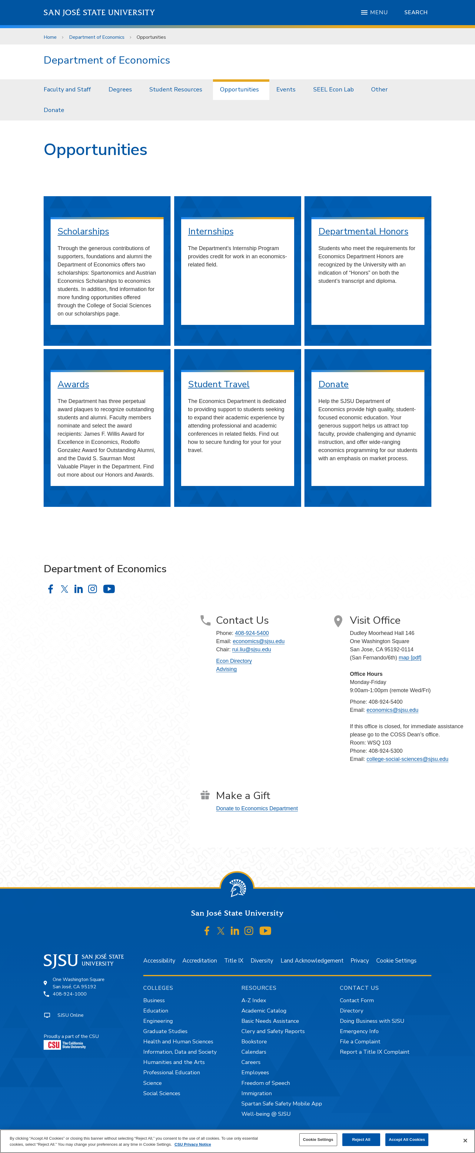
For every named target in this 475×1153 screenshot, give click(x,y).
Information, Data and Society (180, 1052)
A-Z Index (253, 1000)
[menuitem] (69, 89)
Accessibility (159, 961)
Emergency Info (359, 1031)
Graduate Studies (165, 1031)
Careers (251, 1062)
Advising (226, 669)
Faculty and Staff (67, 89)
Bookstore (254, 1041)
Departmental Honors (363, 231)
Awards (73, 384)
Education (155, 1010)
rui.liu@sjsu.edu (251, 649)
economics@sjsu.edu (258, 641)
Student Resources (175, 89)
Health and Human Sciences (178, 1041)
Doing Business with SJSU (372, 1021)
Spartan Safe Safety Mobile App (281, 1103)
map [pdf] (410, 658)
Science (152, 1083)
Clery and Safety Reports (273, 1031)
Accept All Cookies (407, 1139)
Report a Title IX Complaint (375, 1052)
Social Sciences (161, 1093)
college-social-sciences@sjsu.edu (407, 759)
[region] (237, 1141)
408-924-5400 (252, 633)
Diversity (262, 961)
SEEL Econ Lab (333, 89)
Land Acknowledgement (312, 961)
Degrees (120, 89)
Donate (54, 110)
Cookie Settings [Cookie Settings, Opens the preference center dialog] (318, 1139)
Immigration (256, 1093)
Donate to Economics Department (257, 808)
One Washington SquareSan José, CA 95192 (79, 983)
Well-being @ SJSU (266, 1114)
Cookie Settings (396, 961)
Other (379, 89)
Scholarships (83, 231)
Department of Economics (97, 37)
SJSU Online (71, 1015)
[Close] (465, 1140)
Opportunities (151, 37)
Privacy (359, 961)
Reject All (361, 1139)
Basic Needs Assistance (270, 1021)
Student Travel (219, 384)
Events (286, 89)
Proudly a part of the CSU (71, 1041)
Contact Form (357, 1000)
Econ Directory (234, 661)
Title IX (233, 961)
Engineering (158, 1021)
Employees (255, 1072)
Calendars (253, 1052)
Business (154, 1000)
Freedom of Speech (265, 1083)
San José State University (99, 12)
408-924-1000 (70, 994)
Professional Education (171, 1072)
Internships (211, 231)
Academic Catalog (264, 1010)
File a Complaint (360, 1041)
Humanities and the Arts (174, 1062)
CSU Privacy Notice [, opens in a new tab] (192, 1144)
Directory (351, 1010)
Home (50, 37)
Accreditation (199, 961)
